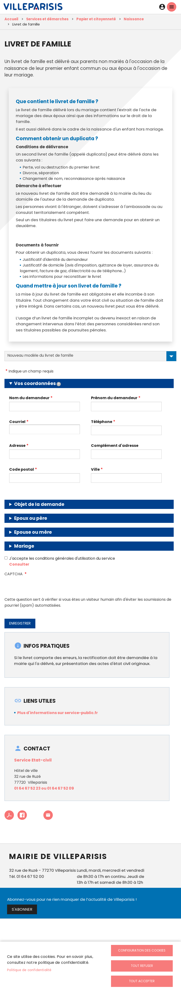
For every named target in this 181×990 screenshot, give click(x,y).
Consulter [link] (19, 564)
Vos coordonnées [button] (37, 383)
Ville (95, 469)
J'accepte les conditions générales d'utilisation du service (62, 558)
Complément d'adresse (114, 445)
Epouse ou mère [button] (33, 532)
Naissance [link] (134, 19)
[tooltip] (59, 384)
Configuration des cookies (141, 950)
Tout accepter (142, 981)
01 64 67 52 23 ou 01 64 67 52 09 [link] (44, 788)
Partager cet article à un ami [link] (48, 815)
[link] (33, 8)
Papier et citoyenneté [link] (96, 19)
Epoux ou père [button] (30, 518)
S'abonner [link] (22, 909)
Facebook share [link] (22, 815)
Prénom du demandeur (114, 398)
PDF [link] (9, 815)
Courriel (17, 421)
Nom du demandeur (29, 398)
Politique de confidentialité (29, 970)
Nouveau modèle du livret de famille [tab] (91, 356)
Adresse (17, 445)
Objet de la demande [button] (39, 504)
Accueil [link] (11, 19)
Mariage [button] (24, 546)
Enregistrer (20, 623)
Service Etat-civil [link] (33, 760)
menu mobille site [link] (171, 7)
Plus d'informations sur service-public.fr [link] (57, 712)
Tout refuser (142, 966)
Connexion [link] (162, 7)
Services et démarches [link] (47, 19)
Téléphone (101, 421)
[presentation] (40, 587)
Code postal (21, 469)
